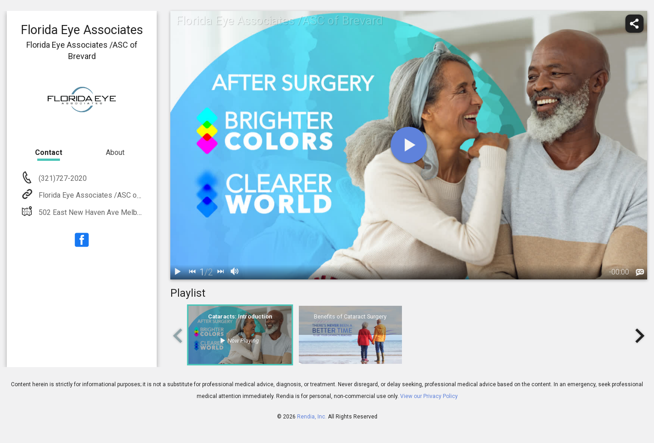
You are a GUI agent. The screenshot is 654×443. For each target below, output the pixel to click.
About (115, 152)
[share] (634, 24)
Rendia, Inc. (312, 416)
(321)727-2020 (62, 178)
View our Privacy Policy (429, 396)
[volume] (235, 272)
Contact (48, 152)
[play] (409, 145)
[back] (192, 272)
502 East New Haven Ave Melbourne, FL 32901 (112, 212)
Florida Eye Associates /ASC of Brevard (101, 195)
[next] (220, 272)
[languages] (640, 272)
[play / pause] (177, 272)
